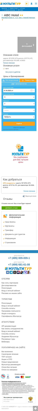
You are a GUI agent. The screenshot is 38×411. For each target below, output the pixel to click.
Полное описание (9, 63)
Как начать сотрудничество (12, 329)
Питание (5, 114)
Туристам (7, 299)
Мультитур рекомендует (11, 365)
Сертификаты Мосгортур (11, 316)
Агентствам (8, 322)
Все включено (7, 352)
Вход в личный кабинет (11, 291)
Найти (19, 123)
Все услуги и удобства (13, 72)
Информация (10, 238)
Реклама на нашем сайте (12, 293)
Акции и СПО (7, 359)
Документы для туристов (15, 234)
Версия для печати (31, 196)
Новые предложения (10, 362)
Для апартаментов (9, 285)
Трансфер (9, 230)
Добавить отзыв (11, 208)
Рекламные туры (8, 339)
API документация (9, 326)
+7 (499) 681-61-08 (19, 264)
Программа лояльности (11, 311)
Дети (4, 107)
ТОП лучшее (7, 357)
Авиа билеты (10, 222)
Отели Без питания (9, 367)
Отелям (6, 279)
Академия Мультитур (10, 336)
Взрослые (6, 100)
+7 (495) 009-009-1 (19, 258)
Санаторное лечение (10, 354)
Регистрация (7, 288)
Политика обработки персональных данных (13, 384)
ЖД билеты (9, 226)
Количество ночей (8, 94)
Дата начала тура (8, 87)
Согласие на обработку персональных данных (14, 382)
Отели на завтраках (9, 370)
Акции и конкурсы (9, 314)
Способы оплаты (8, 308)
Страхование (10, 243)
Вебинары (6, 342)
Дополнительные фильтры (11, 129)
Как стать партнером (10, 283)
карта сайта (5, 393)
